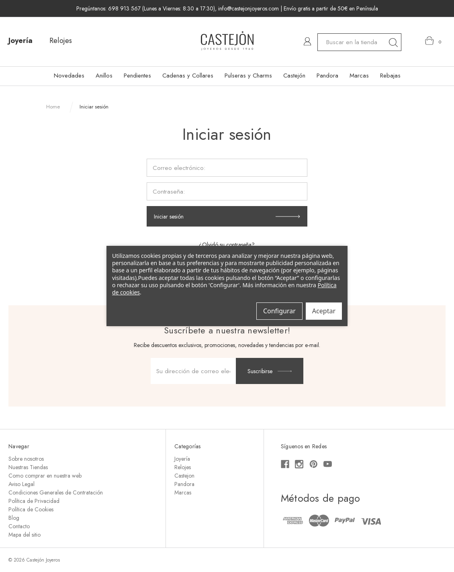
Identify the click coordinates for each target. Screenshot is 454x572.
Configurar (279, 310)
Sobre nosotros (26, 459)
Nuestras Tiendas (28, 467)
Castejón (294, 75)
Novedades (69, 75)
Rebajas (390, 75)
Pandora (327, 75)
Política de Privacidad (33, 501)
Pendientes (137, 75)
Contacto (19, 526)
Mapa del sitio (24, 535)
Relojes (60, 40)
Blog (13, 518)
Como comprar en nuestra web (45, 476)
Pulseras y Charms (248, 75)
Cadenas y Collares (187, 75)
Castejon (184, 476)
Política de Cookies (30, 509)
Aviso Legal (21, 484)
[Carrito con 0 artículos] (433, 41)
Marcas (359, 75)
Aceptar (323, 310)
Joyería (20, 40)
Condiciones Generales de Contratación (55, 492)
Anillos (104, 75)
